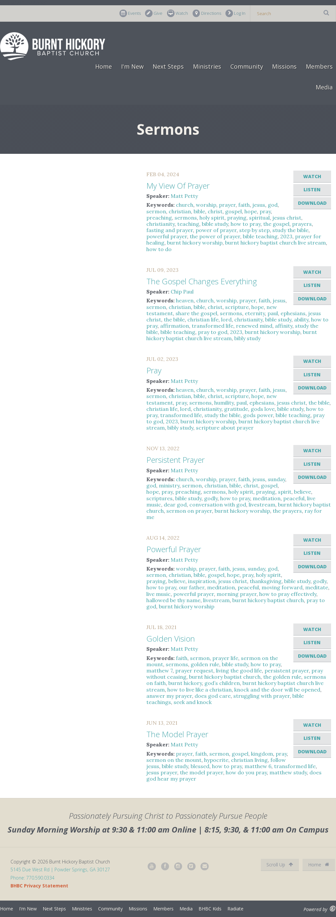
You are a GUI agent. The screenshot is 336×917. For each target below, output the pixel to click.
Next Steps (168, 66)
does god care (213, 696)
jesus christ (286, 217)
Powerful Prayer (173, 549)
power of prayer (216, 230)
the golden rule (282, 676)
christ (215, 211)
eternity (255, 313)
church (184, 204)
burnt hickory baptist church (268, 600)
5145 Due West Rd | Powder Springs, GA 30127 (60, 869)
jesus (258, 204)
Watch (177, 13)
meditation (267, 498)
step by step (254, 230)
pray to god (212, 332)
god (273, 204)
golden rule (205, 664)
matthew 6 (257, 766)
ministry (169, 485)
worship (206, 204)
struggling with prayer (261, 696)
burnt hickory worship (194, 242)
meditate (316, 587)
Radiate (235, 908)
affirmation (174, 325)
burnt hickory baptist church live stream (275, 242)
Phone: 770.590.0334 (32, 878)
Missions (284, 66)
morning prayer (237, 594)
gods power (258, 415)
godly (211, 498)
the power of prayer (215, 236)
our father (191, 587)
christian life (203, 319)
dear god (175, 504)
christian (180, 211)
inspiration (202, 581)
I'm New (132, 66)
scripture (237, 307)
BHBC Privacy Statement (39, 885)
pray (265, 211)
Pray (153, 370)
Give (153, 13)
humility (224, 402)
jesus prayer (161, 772)
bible (199, 211)
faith (244, 204)
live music (158, 594)
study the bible (290, 230)
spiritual (259, 217)
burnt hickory (185, 683)
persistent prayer (286, 670)
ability (301, 319)
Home (103, 66)
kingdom (262, 753)
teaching (188, 224)
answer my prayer (169, 696)
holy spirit (212, 217)
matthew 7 (159, 670)
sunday (276, 479)
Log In (235, 13)
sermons (186, 217)
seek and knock (193, 702)
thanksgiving (266, 581)
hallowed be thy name (173, 600)
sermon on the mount (173, 760)
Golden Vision (170, 638)
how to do (159, 249)
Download (312, 203)
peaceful (293, 498)
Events (130, 13)
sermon (156, 211)
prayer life (225, 658)
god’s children (222, 683)
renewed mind (254, 325)
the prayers (287, 510)
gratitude (236, 409)
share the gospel (196, 313)
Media (324, 87)
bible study (215, 224)
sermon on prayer (189, 510)
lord (226, 319)
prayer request (194, 670)
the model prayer (201, 772)
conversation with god (217, 504)
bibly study (247, 338)
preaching (159, 217)
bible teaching (260, 236)
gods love (263, 409)
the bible (174, 319)
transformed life (212, 325)
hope (250, 211)
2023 (286, 236)
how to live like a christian (199, 689)
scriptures (159, 498)
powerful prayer (166, 236)
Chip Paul (182, 291)
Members (319, 66)
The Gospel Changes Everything (201, 281)
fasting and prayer (169, 230)
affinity (283, 325)
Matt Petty (184, 196)
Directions (207, 13)
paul (272, 313)
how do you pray (246, 772)
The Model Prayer (177, 734)
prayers (302, 224)
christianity (160, 224)
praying (236, 217)
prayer (227, 204)
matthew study (288, 772)
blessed (200, 766)
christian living (249, 760)
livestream (262, 504)
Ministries (207, 66)
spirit (284, 491)
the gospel (276, 224)
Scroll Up (279, 864)
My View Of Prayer (178, 185)
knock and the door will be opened (277, 689)
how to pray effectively (287, 594)
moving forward (282, 587)
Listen (312, 189)
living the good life (239, 670)
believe (302, 491)
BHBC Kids (210, 908)
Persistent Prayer (175, 459)
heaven (185, 300)
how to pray (246, 224)
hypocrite (216, 760)
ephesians (293, 313)
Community (246, 66)
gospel (233, 211)
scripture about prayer (225, 427)
